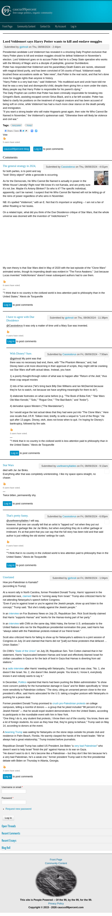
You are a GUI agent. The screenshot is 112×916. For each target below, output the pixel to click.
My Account (60, 26)
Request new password (18, 808)
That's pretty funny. (17, 515)
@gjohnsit (15, 358)
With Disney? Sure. (21, 353)
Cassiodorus (68, 166)
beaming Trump (13, 732)
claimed (27, 596)
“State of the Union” (25, 651)
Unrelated (8, 577)
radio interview (16, 668)
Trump (29, 126)
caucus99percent (24, 9)
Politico (22, 682)
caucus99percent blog (16, 149)
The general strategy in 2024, (19, 165)
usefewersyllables (66, 466)
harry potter (16, 126)
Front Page (7, 26)
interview (14, 613)
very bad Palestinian (85, 745)
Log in (73, 26)
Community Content (26, 26)
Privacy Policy (56, 903)
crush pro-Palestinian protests (69, 703)
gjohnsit (24, 47)
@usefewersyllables (17, 520)
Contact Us (45, 26)
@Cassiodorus (14, 325)
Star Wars (8, 465)
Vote (5, 134)
